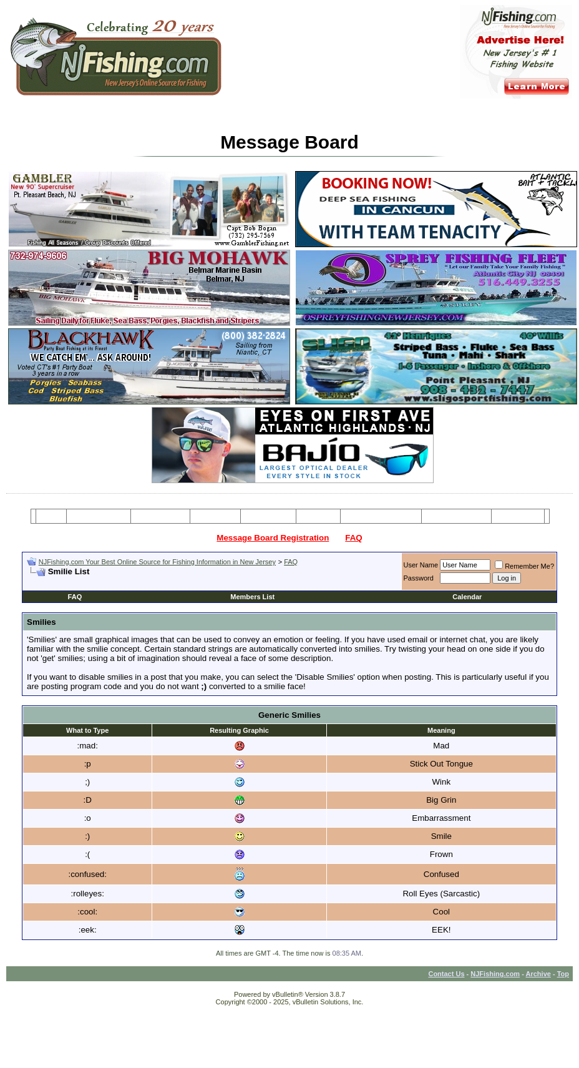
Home (51, 516)
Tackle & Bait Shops (380, 516)
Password (419, 578)
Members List (252, 596)
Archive (538, 973)
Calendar (467, 596)
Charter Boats (160, 516)
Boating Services (456, 516)
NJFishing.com (495, 973)
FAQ (353, 537)
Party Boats (215, 516)
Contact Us (446, 973)
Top (563, 973)
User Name (421, 565)
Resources (268, 516)
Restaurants (517, 516)
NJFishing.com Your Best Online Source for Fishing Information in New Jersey (157, 562)
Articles (318, 516)
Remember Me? (524, 566)
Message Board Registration (273, 537)
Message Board (99, 516)
